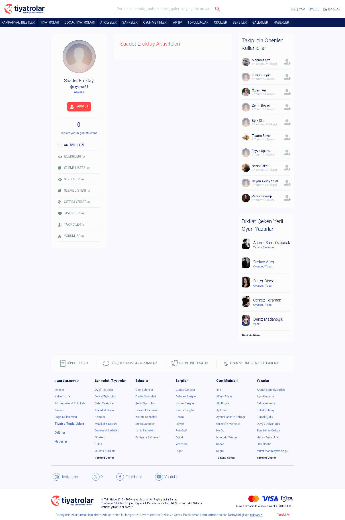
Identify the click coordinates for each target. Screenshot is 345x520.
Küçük (220, 451)
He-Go (220, 430)
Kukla (98, 444)
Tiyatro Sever (261, 136)
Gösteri (99, 437)
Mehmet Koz (261, 60)
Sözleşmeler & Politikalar (70, 403)
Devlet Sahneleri (145, 396)
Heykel (180, 423)
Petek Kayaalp (262, 196)
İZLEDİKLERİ (71, 156)
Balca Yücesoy (266, 403)
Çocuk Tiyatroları (80, 22)
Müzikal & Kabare (106, 423)
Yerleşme (182, 444)
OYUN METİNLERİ (155, 22)
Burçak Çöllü (265, 417)
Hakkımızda (62, 396)
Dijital (179, 437)
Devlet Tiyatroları (105, 396)
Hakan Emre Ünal (268, 437)
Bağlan (332, 9)
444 (218, 389)
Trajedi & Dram (104, 410)
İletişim (59, 389)
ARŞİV (177, 22)
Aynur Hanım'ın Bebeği (230, 417)
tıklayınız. (256, 515)
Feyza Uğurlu (261, 151)
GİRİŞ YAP (298, 9)
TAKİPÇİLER (71, 225)
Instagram (66, 477)
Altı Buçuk (222, 403)
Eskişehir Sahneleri (147, 437)
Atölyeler (108, 22)
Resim (180, 417)
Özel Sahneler (144, 389)
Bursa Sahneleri (145, 423)
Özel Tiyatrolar (104, 389)
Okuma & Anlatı (105, 451)
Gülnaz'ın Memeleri (228, 423)
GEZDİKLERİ (71, 179)
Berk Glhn (258, 120)
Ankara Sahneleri (146, 417)
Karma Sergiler (185, 410)
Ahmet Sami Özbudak (271, 389)
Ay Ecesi (221, 410)
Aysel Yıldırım (265, 396)
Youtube (167, 477)
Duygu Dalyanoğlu (268, 423)
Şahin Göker (260, 166)
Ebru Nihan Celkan (268, 430)
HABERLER (281, 22)
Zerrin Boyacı (261, 105)
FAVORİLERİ (71, 213)
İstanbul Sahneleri (146, 410)
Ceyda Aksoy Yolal (265, 181)
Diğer (179, 451)
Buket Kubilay (265, 410)
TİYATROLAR (49, 22)
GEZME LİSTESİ (74, 190)
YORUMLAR (71, 236)
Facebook (129, 477)
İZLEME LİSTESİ (74, 168)
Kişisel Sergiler (185, 403)
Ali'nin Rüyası (224, 396)
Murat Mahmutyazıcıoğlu (272, 451)
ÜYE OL (314, 9)
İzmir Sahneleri (144, 430)
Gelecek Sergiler (186, 396)
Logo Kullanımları (66, 417)
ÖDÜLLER (220, 22)
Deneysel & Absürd (107, 430)
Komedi (100, 417)
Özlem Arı (259, 90)
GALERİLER (260, 22)
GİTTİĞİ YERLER (74, 202)
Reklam (59, 410)
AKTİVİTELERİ (71, 145)
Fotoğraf (181, 430)
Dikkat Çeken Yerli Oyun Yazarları (262, 225)
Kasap (220, 444)
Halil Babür (264, 444)
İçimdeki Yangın (226, 437)
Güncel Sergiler (185, 389)
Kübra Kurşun (261, 75)
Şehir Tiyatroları (104, 403)
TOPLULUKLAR (198, 22)
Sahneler (130, 22)
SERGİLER (240, 22)
